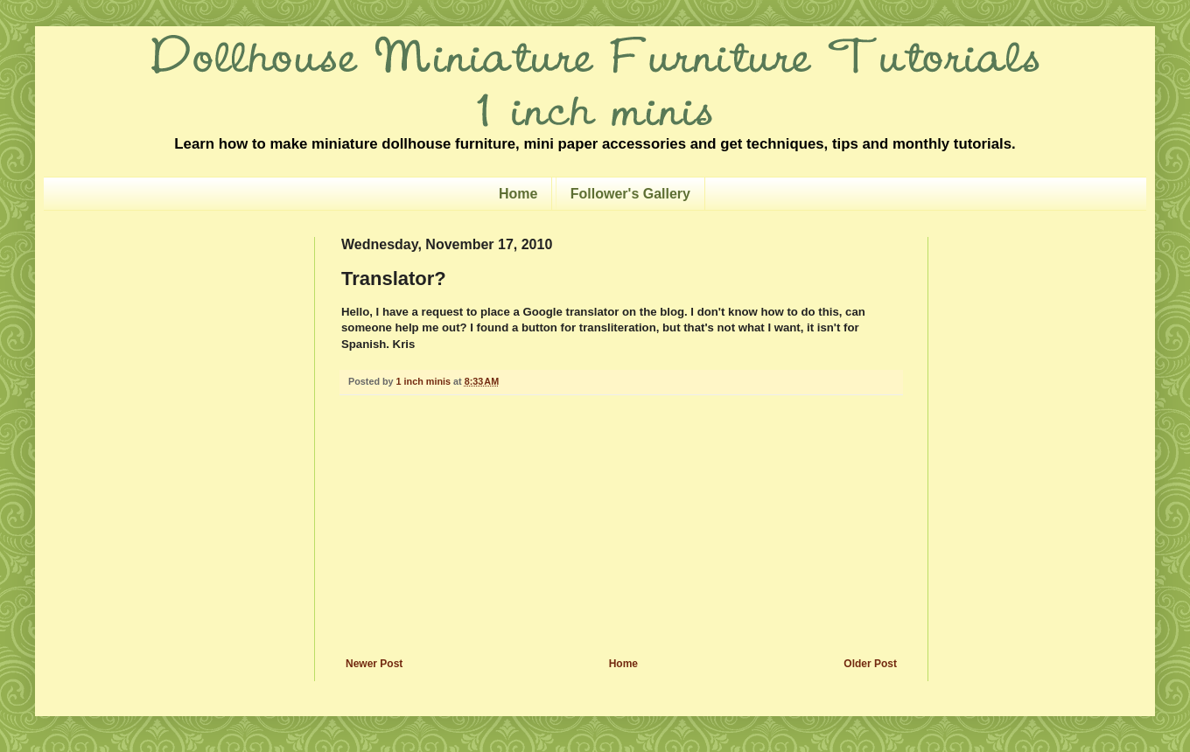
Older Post (870, 664)
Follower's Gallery (630, 193)
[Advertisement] (621, 526)
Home (518, 193)
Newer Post (374, 664)
